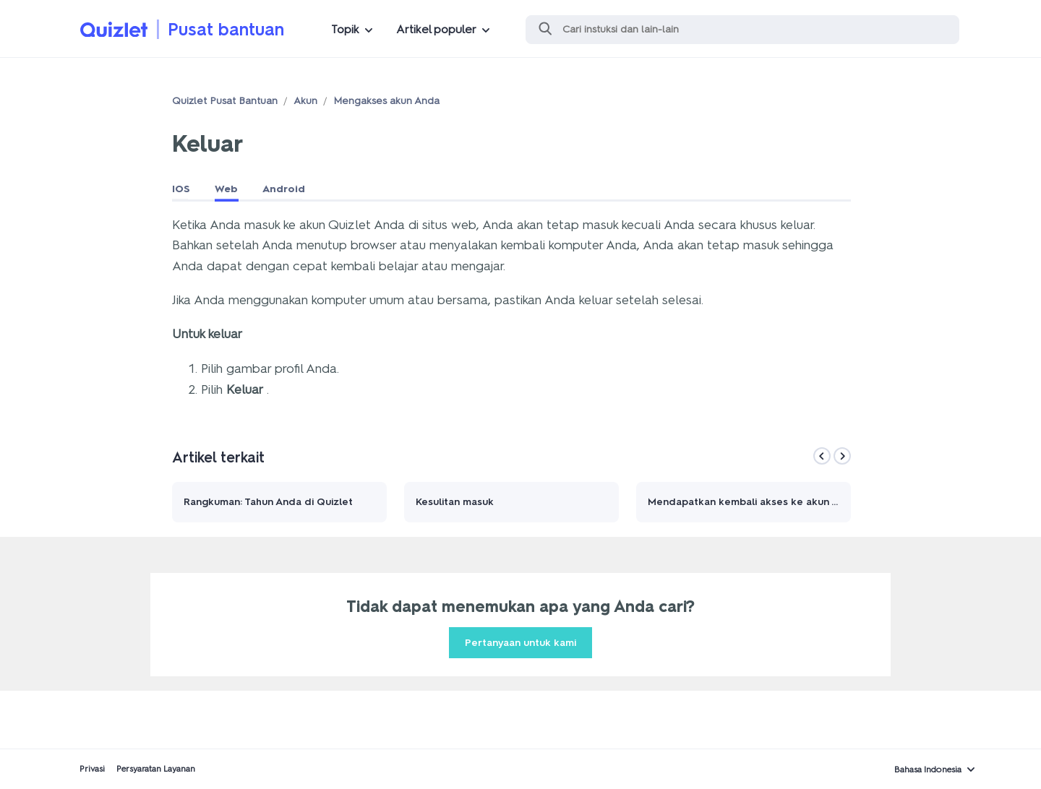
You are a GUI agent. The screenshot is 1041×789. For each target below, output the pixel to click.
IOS (181, 189)
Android (283, 189)
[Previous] (822, 456)
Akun (305, 101)
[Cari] (742, 29)
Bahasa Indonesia (927, 769)
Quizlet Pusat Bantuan (225, 101)
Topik (345, 29)
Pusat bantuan (226, 29)
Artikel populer (436, 29)
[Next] (842, 456)
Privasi (92, 769)
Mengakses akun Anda (386, 101)
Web (226, 189)
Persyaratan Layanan (155, 769)
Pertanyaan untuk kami (520, 643)
